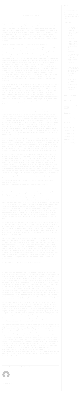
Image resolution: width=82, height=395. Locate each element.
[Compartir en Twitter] (28, 361)
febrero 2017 (68, 133)
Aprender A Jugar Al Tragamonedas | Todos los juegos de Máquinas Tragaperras (74, 70)
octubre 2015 (68, 140)
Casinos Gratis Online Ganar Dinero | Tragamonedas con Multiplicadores (72, 83)
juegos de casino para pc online (11, 309)
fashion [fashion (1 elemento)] (72, 105)
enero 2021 (67, 127)
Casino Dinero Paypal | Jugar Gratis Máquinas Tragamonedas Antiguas (73, 45)
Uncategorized (68, 118)
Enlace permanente (47, 366)
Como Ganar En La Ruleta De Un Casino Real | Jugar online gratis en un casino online (73, 31)
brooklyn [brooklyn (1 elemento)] (66, 105)
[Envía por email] (30, 361)
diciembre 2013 (68, 143)
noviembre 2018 (69, 130)
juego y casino (30, 84)
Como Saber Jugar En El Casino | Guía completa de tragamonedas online (74, 57)
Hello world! (7, 383)
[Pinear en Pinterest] (33, 361)
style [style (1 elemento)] (76, 105)
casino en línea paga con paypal (25, 224)
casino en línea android (42, 138)
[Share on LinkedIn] (36, 361)
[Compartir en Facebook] (25, 361)
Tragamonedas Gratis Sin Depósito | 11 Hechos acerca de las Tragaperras (24, 44)
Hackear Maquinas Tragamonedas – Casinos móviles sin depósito (22, 262)
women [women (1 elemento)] (66, 107)
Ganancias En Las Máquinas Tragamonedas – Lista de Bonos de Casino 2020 (25, 185)
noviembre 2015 (69, 136)
